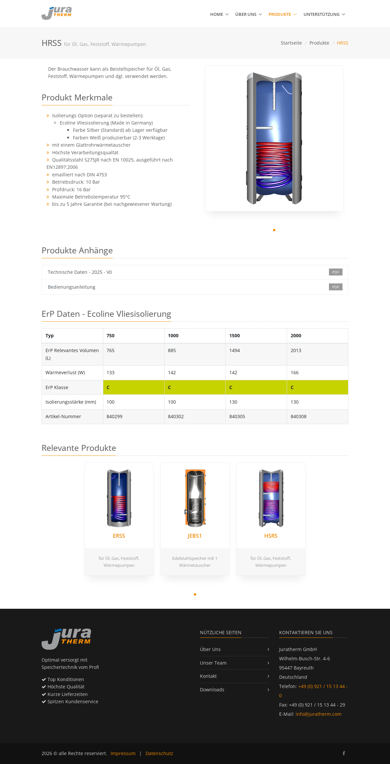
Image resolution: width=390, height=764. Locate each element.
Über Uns (210, 649)
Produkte (283, 14)
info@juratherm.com (318, 714)
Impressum (123, 753)
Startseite (291, 43)
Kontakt (208, 676)
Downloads (212, 689)
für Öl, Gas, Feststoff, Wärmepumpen (119, 561)
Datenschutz (159, 753)
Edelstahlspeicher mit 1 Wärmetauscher (194, 561)
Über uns (245, 14)
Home (216, 14)
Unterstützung (322, 14)
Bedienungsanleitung (195, 286)
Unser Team (213, 663)
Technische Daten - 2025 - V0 (195, 272)
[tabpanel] (274, 138)
